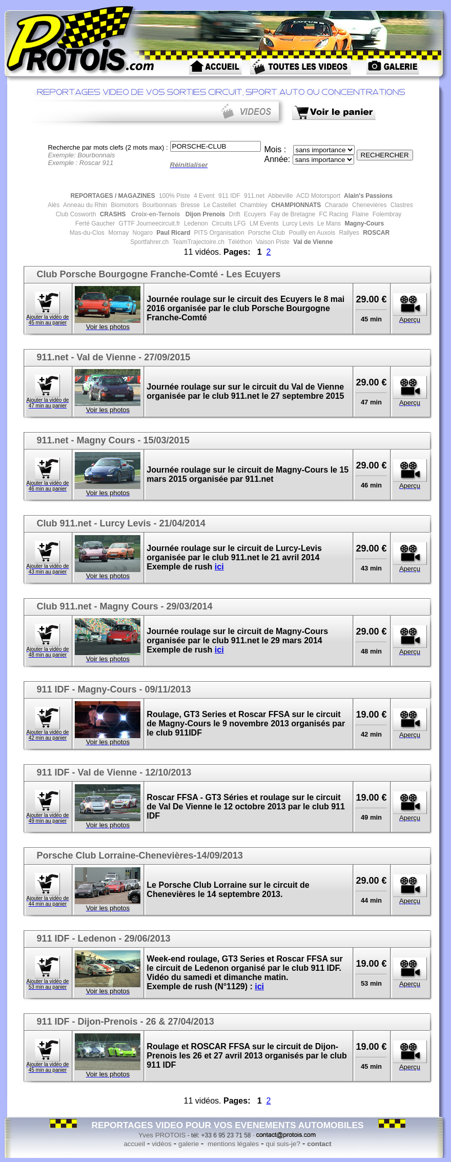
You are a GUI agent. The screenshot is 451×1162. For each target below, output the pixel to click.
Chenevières (369, 205)
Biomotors (123, 205)
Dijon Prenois (204, 214)
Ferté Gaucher (95, 223)
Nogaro (142, 232)
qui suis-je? (282, 1144)
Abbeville (279, 195)
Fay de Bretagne (291, 214)
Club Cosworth (76, 214)
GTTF (126, 223)
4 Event (203, 195)
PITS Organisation (218, 232)
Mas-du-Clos (87, 232)
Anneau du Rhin (84, 205)
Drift (233, 214)
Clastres (400, 205)
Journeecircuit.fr (157, 223)
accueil (134, 1144)
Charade (335, 205)
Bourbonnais (158, 205)
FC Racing (332, 214)
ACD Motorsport (317, 195)
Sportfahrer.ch (149, 242)
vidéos (162, 1144)
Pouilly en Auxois (311, 232)
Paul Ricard (172, 232)
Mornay (118, 232)
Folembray (386, 214)
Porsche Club (266, 232)
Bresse (189, 205)
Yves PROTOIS (162, 1135)
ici (219, 566)
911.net (253, 195)
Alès (52, 205)
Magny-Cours (363, 223)
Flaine (359, 214)
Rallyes (348, 232)
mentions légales (232, 1144)
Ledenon (195, 223)
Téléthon (239, 242)
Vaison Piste (272, 242)
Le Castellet (219, 205)
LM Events (263, 223)
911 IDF (228, 195)
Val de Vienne (312, 242)
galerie (188, 1144)
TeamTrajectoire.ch (197, 242)
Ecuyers (254, 214)
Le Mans (328, 223)
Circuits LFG (228, 223)
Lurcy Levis (297, 223)
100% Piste (173, 195)
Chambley (252, 205)
